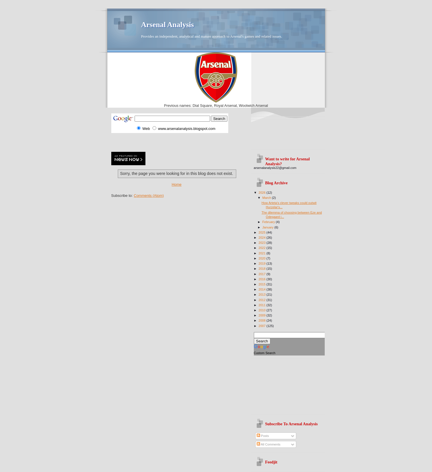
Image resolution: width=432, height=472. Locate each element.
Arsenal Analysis (167, 25)
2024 (263, 237)
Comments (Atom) (149, 195)
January (268, 227)
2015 (263, 284)
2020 (263, 258)
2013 (263, 294)
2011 (263, 305)
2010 (263, 310)
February (269, 222)
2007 (263, 326)
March (267, 197)
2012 (263, 300)
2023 (263, 242)
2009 (263, 315)
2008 (263, 320)
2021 (263, 253)
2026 (263, 192)
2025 (263, 232)
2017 (263, 274)
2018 (263, 268)
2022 (263, 248)
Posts (263, 436)
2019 (263, 263)
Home (177, 184)
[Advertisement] (177, 141)
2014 (263, 289)
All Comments (268, 444)
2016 (263, 279)
